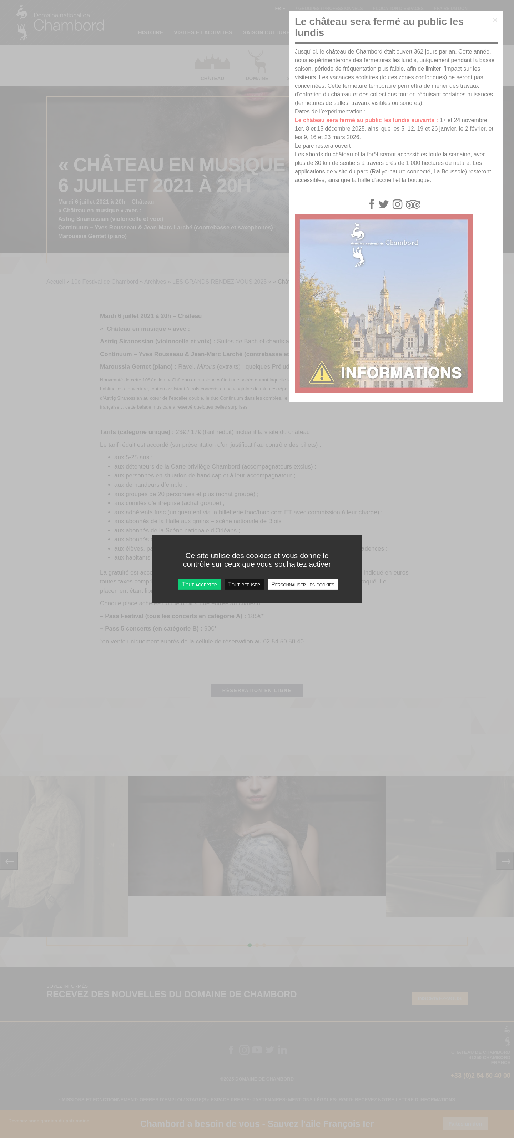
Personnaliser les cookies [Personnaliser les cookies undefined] (302, 584)
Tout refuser (244, 584)
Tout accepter (199, 584)
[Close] (495, 20)
